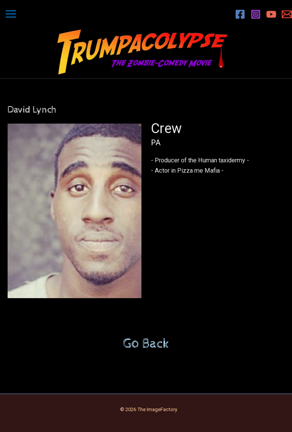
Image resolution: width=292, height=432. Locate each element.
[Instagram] (256, 14)
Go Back (146, 344)
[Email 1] (287, 14)
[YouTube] (271, 14)
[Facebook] (240, 14)
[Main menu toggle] (11, 14)
